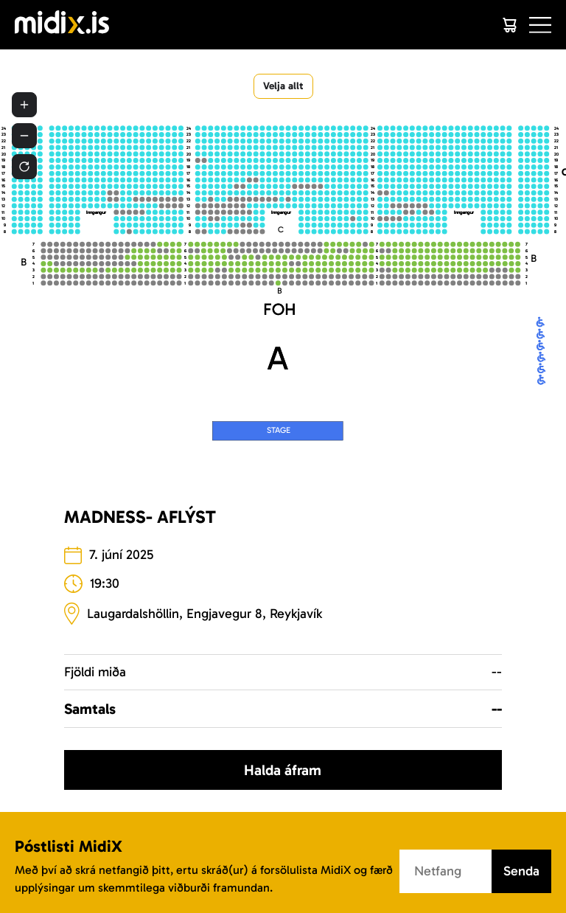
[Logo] (62, 24)
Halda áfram (282, 770)
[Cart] (509, 25)
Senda (521, 871)
